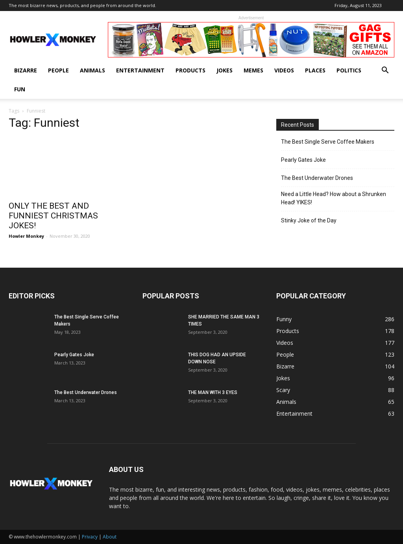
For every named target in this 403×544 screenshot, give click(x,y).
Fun (19, 89)
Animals (92, 70)
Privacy (90, 536)
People (58, 70)
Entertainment (140, 70)
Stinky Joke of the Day (308, 220)
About (109, 536)
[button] (384, 71)
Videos (284, 70)
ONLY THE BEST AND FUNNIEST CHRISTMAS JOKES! (53, 215)
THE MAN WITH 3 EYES (212, 392)
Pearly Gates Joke (303, 160)
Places (315, 70)
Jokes (224, 70)
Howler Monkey (26, 236)
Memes (253, 70)
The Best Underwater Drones (317, 178)
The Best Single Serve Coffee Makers (327, 142)
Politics (348, 70)
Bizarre (25, 70)
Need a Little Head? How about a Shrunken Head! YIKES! (333, 198)
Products (190, 70)
